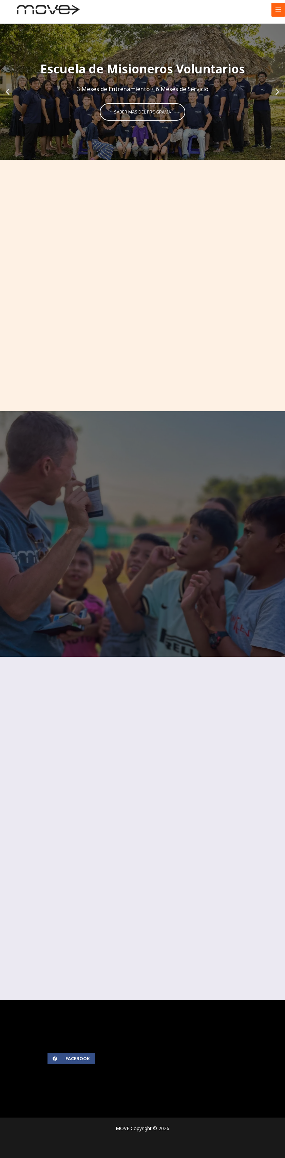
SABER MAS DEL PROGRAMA (142, 112)
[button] (7, 92)
